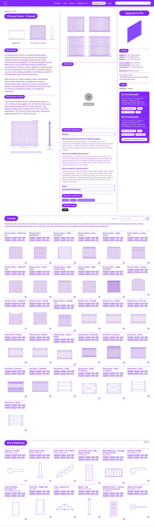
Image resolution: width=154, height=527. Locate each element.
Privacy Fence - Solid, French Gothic (62, 268)
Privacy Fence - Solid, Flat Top (15, 268)
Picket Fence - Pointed (38, 335)
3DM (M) (14, 240)
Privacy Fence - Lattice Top (136, 234)
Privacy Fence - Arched (136, 267)
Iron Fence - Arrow (134, 335)
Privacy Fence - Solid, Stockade (111, 268)
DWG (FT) (7, 238)
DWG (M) (14, 238)
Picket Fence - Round (13, 335)
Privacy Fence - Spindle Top (63, 302)
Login (109, 3)
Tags (65, 3)
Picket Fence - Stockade (88, 335)
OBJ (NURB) (140, 134)
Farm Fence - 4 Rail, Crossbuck (86, 370)
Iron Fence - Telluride (37, 369)
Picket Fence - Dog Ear (87, 301)
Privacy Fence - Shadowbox (35, 234)
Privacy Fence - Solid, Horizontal (62, 234)
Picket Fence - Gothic (111, 301)
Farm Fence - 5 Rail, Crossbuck (110, 370)
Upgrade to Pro (98, 3)
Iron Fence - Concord (13, 369)
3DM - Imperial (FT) (129, 131)
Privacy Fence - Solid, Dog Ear (15, 234)
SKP (139, 131)
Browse (58, 3)
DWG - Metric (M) (128, 112)
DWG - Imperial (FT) (129, 108)
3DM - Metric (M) (128, 134)
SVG (140, 108)
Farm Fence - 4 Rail (12, 402)
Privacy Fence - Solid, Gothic (111, 234)
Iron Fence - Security (111, 335)
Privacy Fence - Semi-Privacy (87, 234)
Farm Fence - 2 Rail (134, 369)
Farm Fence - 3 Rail (61, 369)
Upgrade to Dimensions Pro (134, 139)
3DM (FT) (7, 240)
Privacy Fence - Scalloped (15, 301)
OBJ (19, 240)
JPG (138, 112)
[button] (114, 219)
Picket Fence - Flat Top (136, 301)
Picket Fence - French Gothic (62, 336)
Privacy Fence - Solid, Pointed (87, 268)
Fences (14, 11)
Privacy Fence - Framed (38, 301)
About (71, 3)
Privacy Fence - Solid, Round (38, 268)
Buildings (7, 11)
